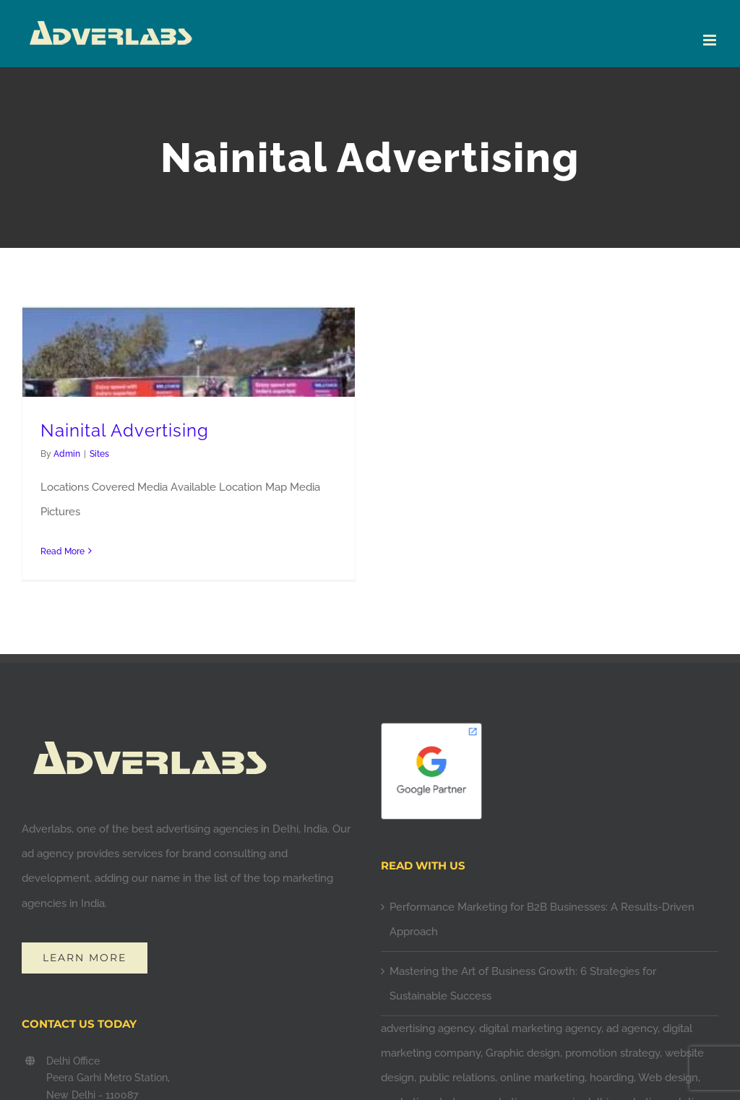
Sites (99, 454)
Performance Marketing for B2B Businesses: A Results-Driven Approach (542, 919)
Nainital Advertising (124, 431)
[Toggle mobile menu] (710, 40)
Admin (66, 454)
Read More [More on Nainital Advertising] (62, 551)
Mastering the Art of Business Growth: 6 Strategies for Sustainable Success (523, 983)
